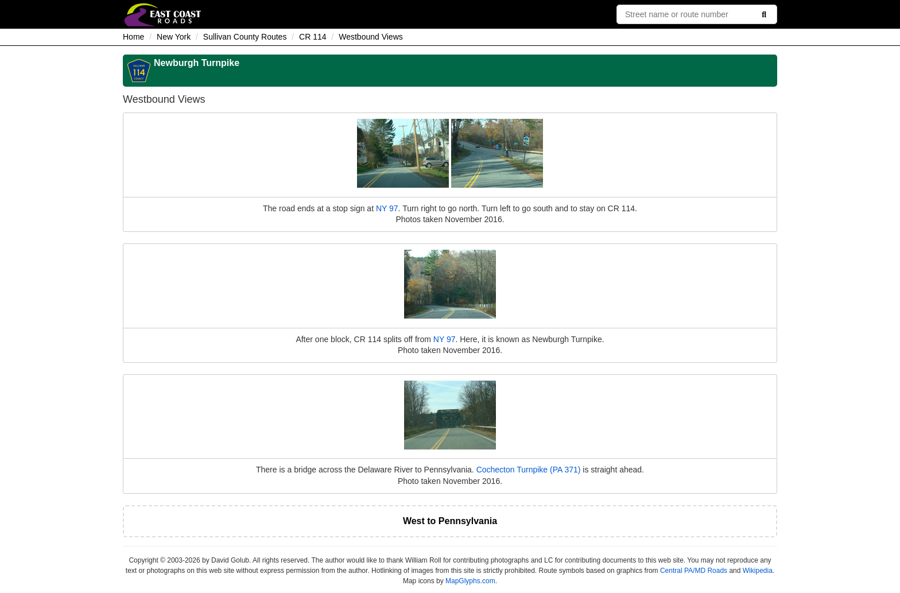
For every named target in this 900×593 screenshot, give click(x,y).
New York (174, 36)
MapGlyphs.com (470, 581)
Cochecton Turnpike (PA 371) (528, 469)
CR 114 (312, 36)
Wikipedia (758, 571)
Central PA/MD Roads (693, 571)
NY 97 (387, 208)
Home (133, 36)
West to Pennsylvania (450, 521)
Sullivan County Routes (245, 36)
